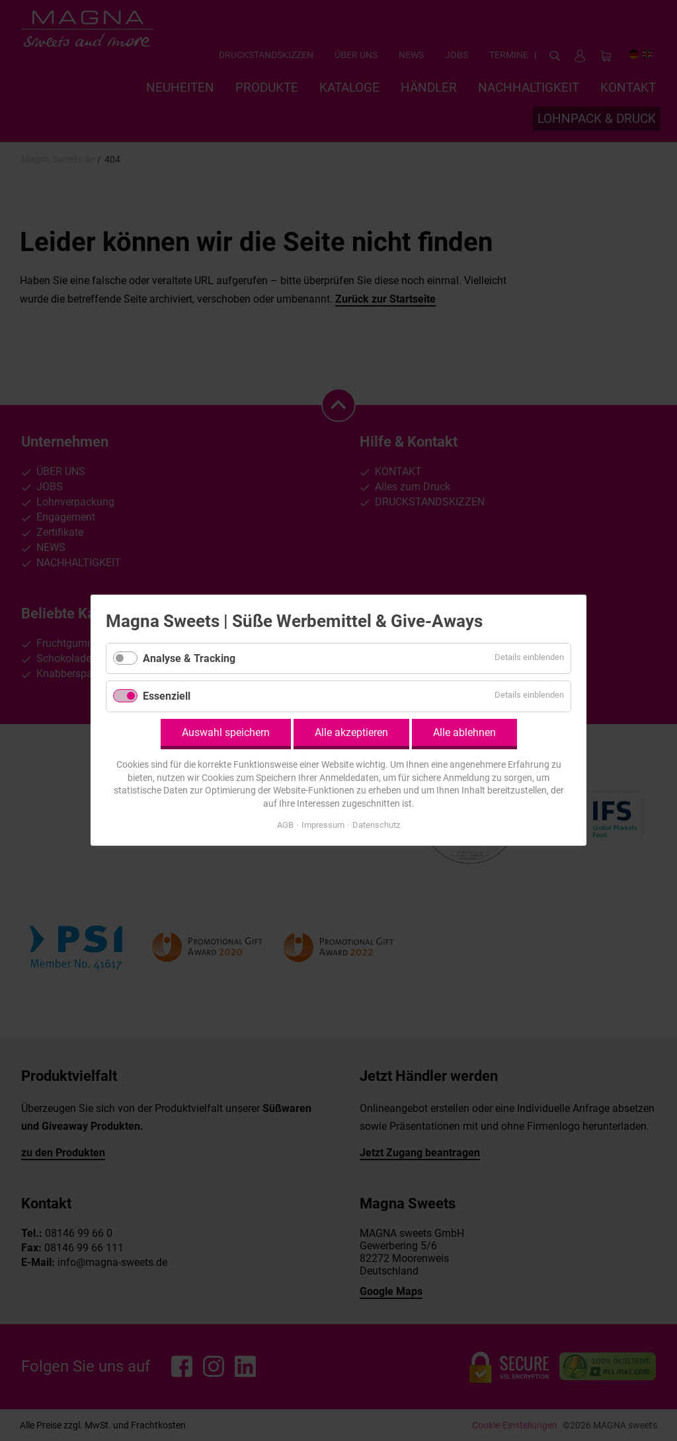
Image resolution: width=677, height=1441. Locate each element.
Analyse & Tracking (189, 659)
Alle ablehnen (464, 732)
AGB (285, 826)
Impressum (322, 826)
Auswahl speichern (226, 732)
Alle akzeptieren (351, 732)
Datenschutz (376, 826)
